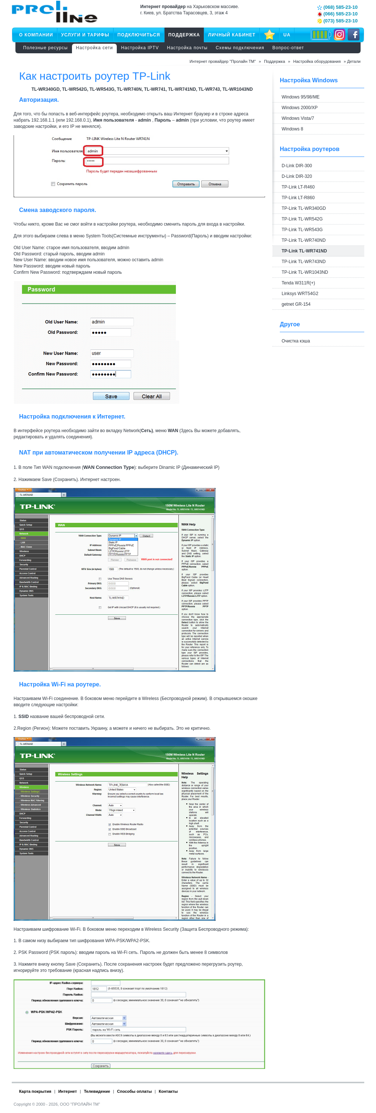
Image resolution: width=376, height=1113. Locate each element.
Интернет (67, 1091)
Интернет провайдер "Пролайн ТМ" (222, 61)
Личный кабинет (232, 34)
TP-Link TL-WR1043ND (305, 272)
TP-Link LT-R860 (298, 197)
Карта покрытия (35, 1091)
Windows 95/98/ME (300, 97)
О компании (36, 34)
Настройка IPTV (140, 47)
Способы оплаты (134, 1091)
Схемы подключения (240, 47)
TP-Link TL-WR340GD (304, 208)
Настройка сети (94, 47)
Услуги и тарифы (85, 34)
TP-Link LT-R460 (298, 187)
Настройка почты (187, 47)
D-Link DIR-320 (297, 176)
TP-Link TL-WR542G (302, 219)
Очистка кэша (296, 341)
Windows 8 (292, 129)
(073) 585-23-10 (337, 21)
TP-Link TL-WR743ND (304, 261)
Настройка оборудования (317, 61)
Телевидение (97, 1091)
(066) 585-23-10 (337, 14)
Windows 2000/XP (300, 107)
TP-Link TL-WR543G (302, 229)
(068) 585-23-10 (337, 7)
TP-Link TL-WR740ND (304, 240)
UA (286, 34)
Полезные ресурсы (45, 47)
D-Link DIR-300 (297, 165)
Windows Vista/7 (298, 118)
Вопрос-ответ (288, 47)
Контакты (168, 1091)
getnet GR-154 (296, 304)
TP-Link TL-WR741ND (304, 251)
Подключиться (139, 34)
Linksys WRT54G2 (300, 293)
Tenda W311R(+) (298, 283)
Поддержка (184, 34)
